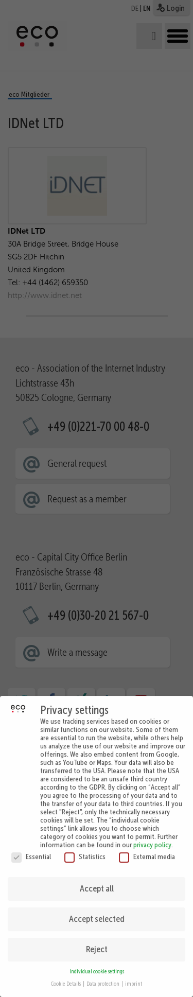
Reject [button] (97, 943)
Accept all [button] (97, 882)
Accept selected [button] (97, 912)
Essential (31, 850)
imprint (133, 978)
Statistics (85, 850)
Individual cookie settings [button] (96, 965)
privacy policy (152, 838)
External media (147, 850)
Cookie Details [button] (66, 978)
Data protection (103, 978)
